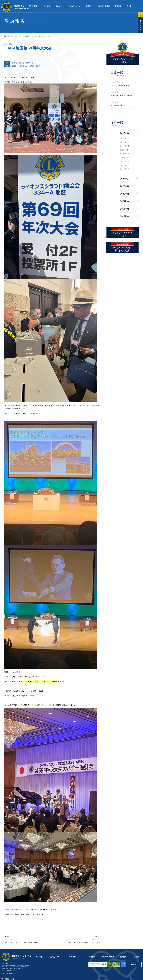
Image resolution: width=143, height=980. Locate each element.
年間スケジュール (74, 6)
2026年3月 (124, 138)
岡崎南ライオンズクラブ (14, 36)
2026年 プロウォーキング (122, 85)
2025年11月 (125, 153)
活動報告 (89, 6)
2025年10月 (125, 157)
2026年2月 (124, 142)
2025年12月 (125, 150)
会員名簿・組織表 (103, 6)
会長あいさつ (59, 6)
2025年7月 (124, 169)
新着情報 (118, 6)
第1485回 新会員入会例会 (121, 95)
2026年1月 (124, 146)
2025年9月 (124, 161)
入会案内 (130, 6)
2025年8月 (124, 165)
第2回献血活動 (117, 105)
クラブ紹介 (46, 6)
